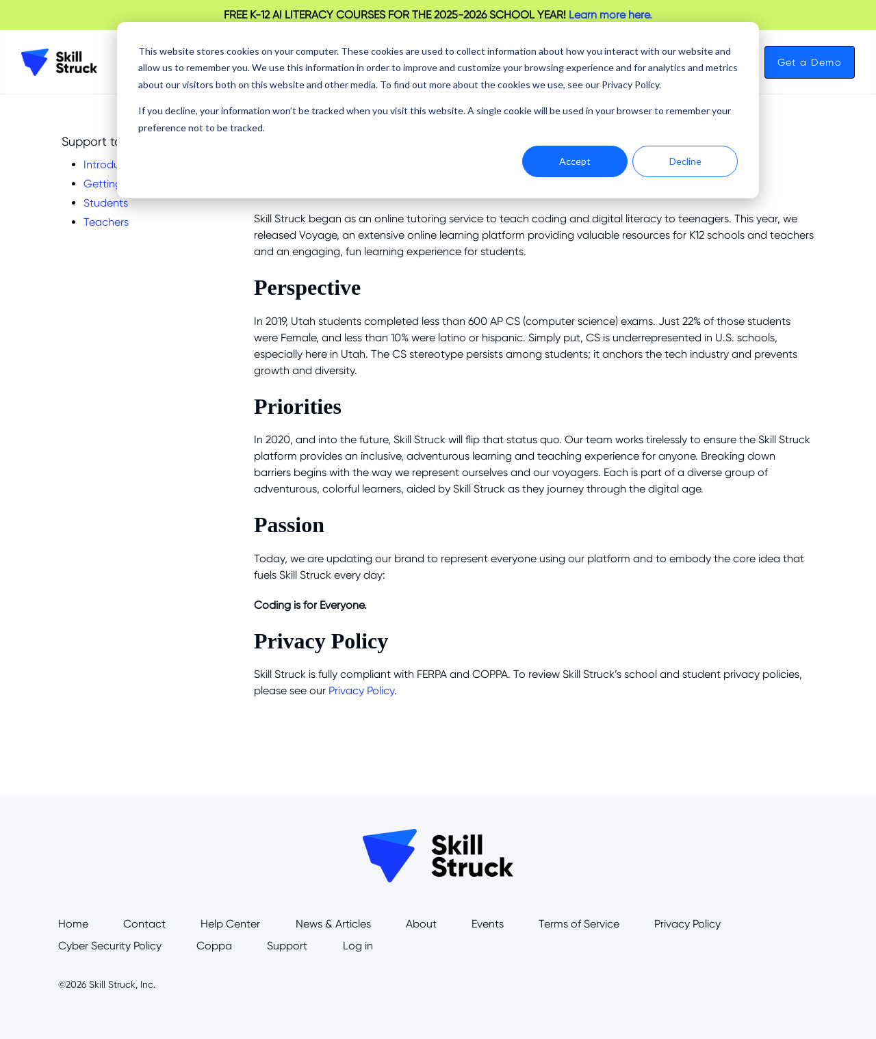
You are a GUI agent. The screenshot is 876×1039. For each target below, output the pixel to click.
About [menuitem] (421, 923)
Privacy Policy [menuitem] (687, 923)
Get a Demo (809, 62)
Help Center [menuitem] (230, 923)
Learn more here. (610, 14)
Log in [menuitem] (358, 945)
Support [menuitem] (287, 945)
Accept (575, 161)
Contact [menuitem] (144, 923)
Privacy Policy (361, 690)
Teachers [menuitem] (106, 221)
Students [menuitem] (105, 202)
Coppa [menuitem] (214, 945)
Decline (685, 161)
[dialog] (438, 110)
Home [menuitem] (73, 923)
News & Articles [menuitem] (333, 923)
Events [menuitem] (488, 923)
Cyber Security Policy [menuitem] (110, 945)
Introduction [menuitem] (114, 164)
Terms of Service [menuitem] (579, 923)
